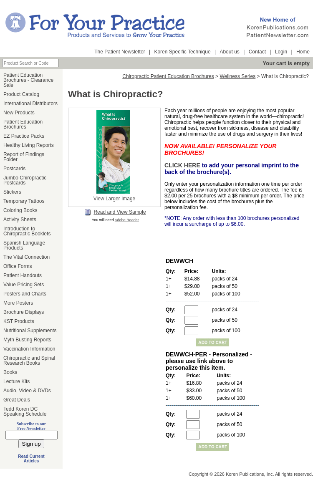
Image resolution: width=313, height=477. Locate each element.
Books (10, 372)
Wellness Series (237, 76)
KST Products (18, 321)
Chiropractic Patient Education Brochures (168, 76)
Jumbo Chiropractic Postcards (24, 180)
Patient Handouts (22, 275)
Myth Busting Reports (27, 340)
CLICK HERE (182, 165)
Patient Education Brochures (23, 124)
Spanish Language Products (24, 245)
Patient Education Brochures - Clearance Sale (28, 80)
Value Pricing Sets (23, 285)
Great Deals (16, 400)
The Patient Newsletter (119, 52)
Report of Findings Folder (23, 156)
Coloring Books (20, 210)
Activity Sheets (19, 219)
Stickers (12, 192)
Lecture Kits (16, 381)
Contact (257, 52)
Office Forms (17, 266)
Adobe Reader (127, 220)
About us (229, 52)
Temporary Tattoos (24, 201)
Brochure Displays (23, 312)
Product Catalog (21, 94)
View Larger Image (114, 199)
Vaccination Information (29, 349)
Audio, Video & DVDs (27, 391)
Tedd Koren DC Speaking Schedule (24, 411)
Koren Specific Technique (182, 52)
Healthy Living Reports (28, 145)
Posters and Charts (24, 294)
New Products (19, 113)
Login (281, 52)
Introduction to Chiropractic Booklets (26, 231)
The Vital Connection (26, 257)
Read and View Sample (115, 212)
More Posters (18, 303)
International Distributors (30, 103)
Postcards (14, 169)
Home (303, 52)
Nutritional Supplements (29, 330)
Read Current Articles (31, 458)
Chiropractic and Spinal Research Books (29, 360)
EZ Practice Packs (23, 136)
